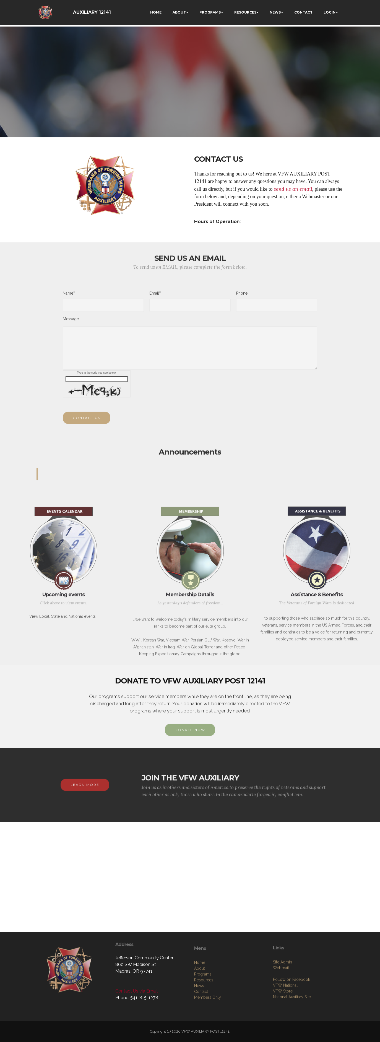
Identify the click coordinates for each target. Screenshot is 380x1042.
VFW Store (283, 1017)
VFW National (285, 1011)
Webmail (281, 993)
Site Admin (282, 988)
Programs (203, 1002)
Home (199, 991)
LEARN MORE (85, 791)
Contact (201, 1020)
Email (154, 296)
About (199, 996)
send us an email (293, 189)
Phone (242, 296)
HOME (156, 12)
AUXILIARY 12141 (92, 12)
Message (71, 322)
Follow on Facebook (291, 1005)
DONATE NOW (190, 736)
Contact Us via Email (136, 991)
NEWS (275, 12)
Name (68, 296)
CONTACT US (86, 423)
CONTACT (303, 12)
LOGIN (329, 12)
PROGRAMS (210, 12)
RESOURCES (245, 12)
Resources (203, 1008)
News (199, 1014)
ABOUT (179, 12)
